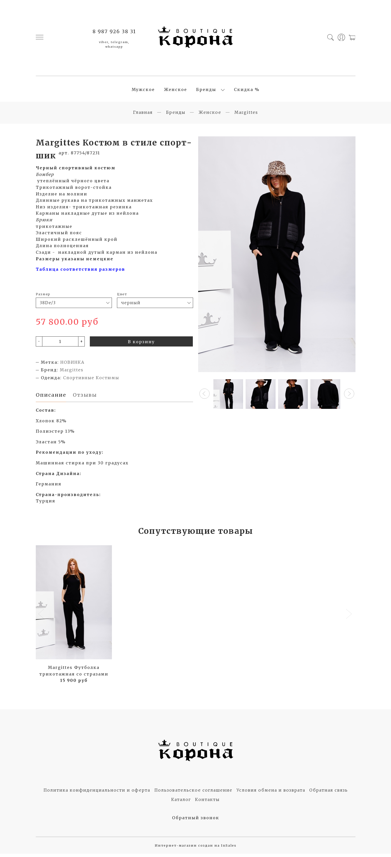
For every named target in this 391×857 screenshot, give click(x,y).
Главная (143, 115)
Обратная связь (328, 793)
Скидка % (247, 91)
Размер (43, 297)
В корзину (141, 344)
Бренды (206, 91)
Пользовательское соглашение (193, 793)
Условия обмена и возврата (270, 793)
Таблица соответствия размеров (81, 272)
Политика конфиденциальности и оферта (96, 793)
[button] (204, 396)
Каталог (181, 802)
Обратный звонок (195, 820)
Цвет (122, 297)
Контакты (207, 802)
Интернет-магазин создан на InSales (195, 849)
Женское (175, 91)
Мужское (143, 91)
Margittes (246, 115)
